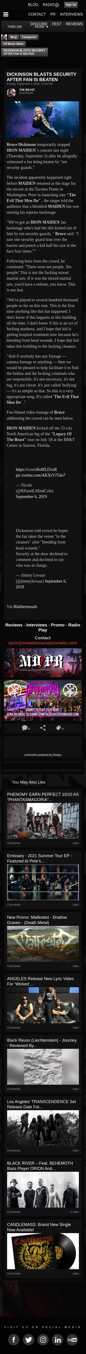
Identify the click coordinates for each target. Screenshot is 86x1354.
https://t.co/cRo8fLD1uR (36, 469)
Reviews (14, 625)
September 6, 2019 (31, 496)
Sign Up (71, 4)
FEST (56, 24)
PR (52, 14)
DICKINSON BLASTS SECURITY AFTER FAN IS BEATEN (24, 52)
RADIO (49, 5)
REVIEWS (74, 24)
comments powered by (42, 755)
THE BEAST (27, 89)
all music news (13, 44)
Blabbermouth (25, 606)
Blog (14, 37)
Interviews (37, 625)
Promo (58, 625)
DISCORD (39, 24)
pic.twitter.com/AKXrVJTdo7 (40, 475)
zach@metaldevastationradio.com (42, 642)
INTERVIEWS (71, 14)
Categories (29, 37)
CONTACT (37, 14)
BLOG (33, 5)
